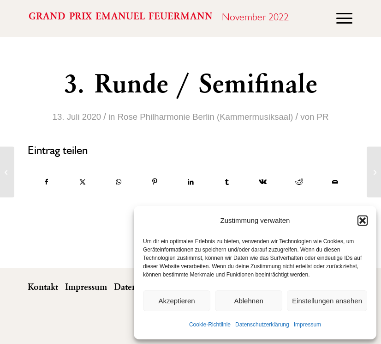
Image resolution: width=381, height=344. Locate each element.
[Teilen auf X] (82, 182)
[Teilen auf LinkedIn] (190, 182)
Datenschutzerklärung (262, 324)
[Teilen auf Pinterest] (155, 182)
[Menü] (339, 18)
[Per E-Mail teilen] (335, 182)
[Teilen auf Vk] (262, 182)
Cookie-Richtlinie (210, 324)
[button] (362, 220)
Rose (127, 117)
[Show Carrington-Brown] (7, 172)
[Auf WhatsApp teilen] (118, 182)
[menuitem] (339, 18)
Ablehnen (248, 301)
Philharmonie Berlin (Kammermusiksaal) (216, 117)
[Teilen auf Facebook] (46, 182)
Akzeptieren (176, 301)
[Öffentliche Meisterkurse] (374, 172)
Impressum (307, 324)
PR (323, 117)
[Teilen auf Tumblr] (226, 182)
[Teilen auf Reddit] (299, 182)
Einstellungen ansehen (327, 301)
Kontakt (43, 287)
